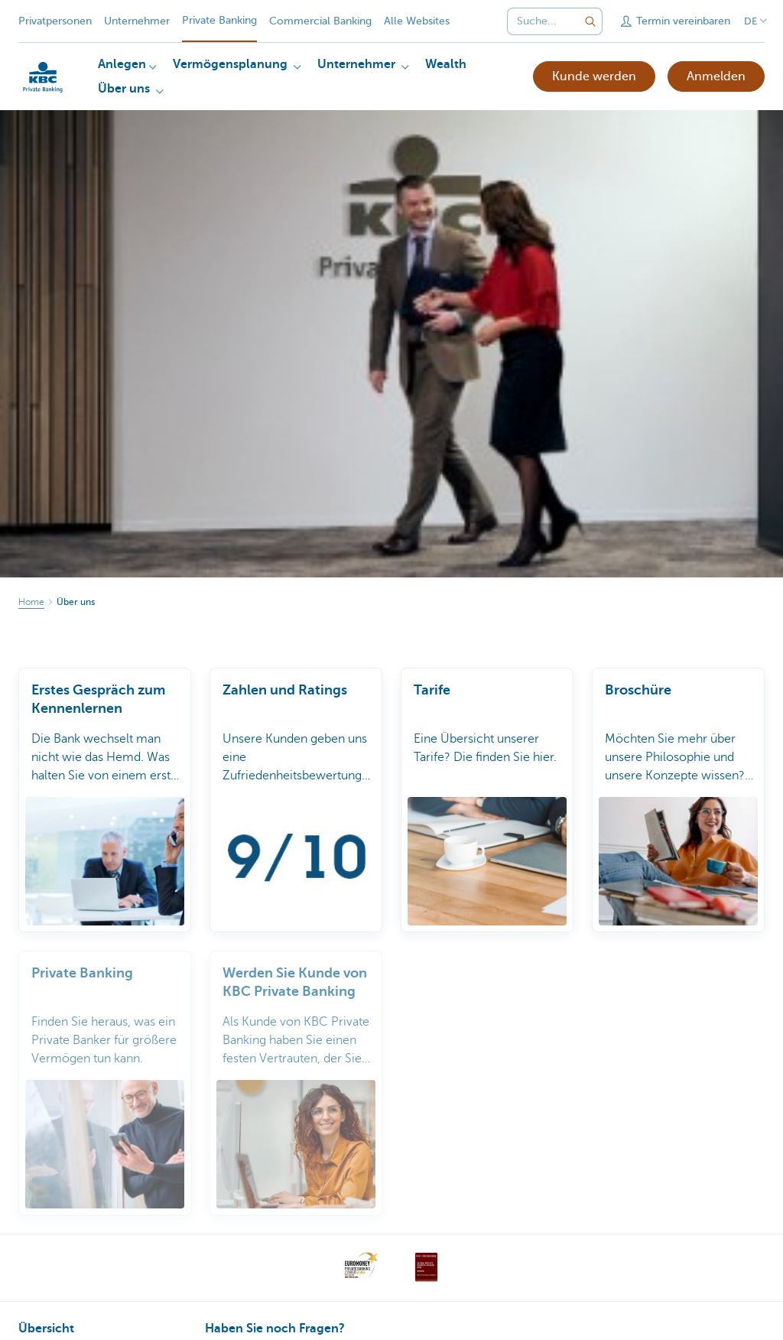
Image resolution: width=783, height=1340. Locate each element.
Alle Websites (417, 21)
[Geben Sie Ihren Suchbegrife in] (590, 21)
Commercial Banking (320, 21)
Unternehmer (137, 21)
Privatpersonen (55, 21)
